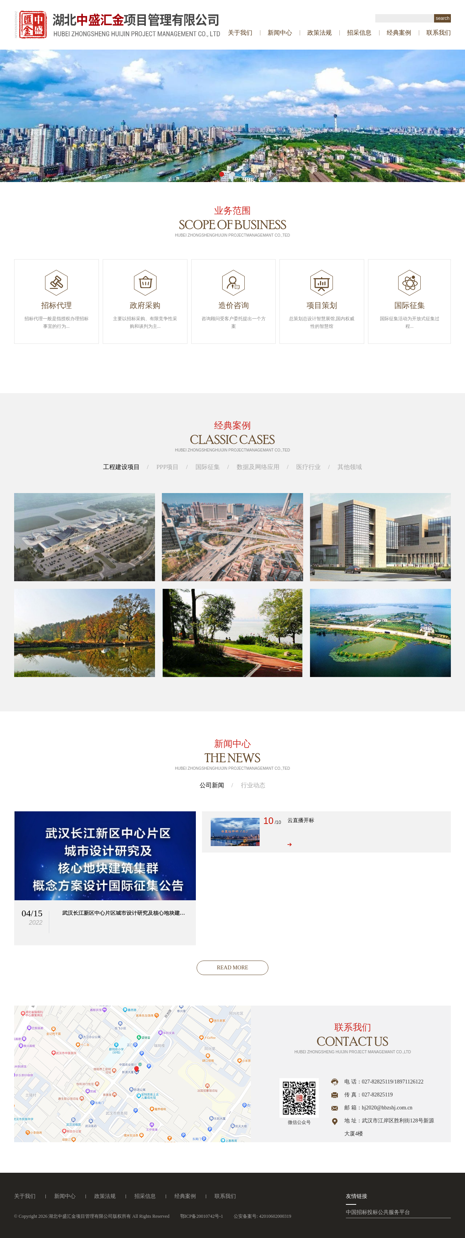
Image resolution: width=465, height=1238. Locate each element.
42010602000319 (275, 1216)
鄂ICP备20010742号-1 (201, 1216)
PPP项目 (168, 467)
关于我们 (240, 32)
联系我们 (438, 32)
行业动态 (253, 785)
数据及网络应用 (258, 467)
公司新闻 (212, 785)
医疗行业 (308, 467)
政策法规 (319, 32)
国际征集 (207, 467)
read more (232, 967)
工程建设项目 (121, 467)
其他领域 (349, 467)
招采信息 (359, 32)
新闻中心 (280, 32)
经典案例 (399, 32)
